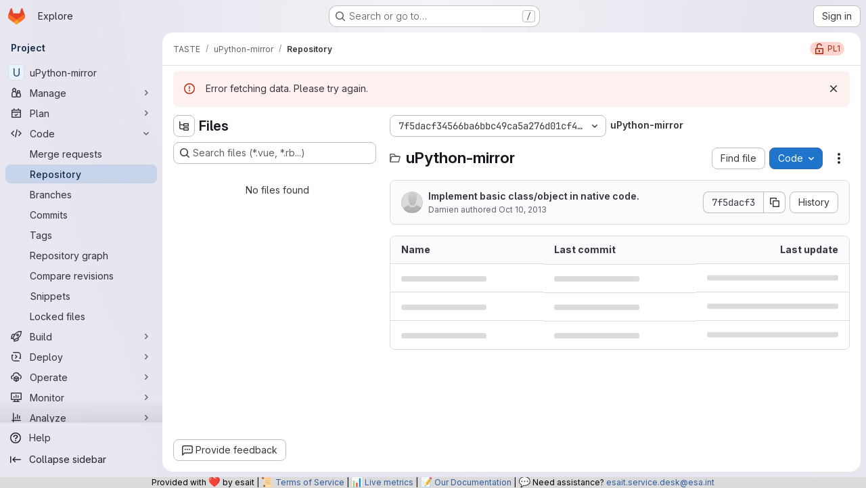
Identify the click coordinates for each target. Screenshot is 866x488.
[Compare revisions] (81, 275)
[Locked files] (81, 316)
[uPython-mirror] (81, 72)
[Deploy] (81, 356)
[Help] (81, 437)
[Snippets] (81, 295)
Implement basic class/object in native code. (533, 196)
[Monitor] (81, 397)
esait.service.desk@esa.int (660, 482)
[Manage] (81, 92)
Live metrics (389, 482)
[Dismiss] (833, 89)
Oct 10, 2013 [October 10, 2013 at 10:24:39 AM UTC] (523, 209)
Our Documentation (472, 482)
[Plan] (81, 113)
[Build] (81, 336)
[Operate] (81, 377)
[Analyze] (81, 417)
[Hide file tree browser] (184, 126)
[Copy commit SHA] (774, 202)
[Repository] (81, 173)
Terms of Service (309, 482)
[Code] (81, 133)
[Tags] (81, 234)
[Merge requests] (81, 153)
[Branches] (81, 194)
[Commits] (81, 214)
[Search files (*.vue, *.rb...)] (274, 153)
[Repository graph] (81, 255)
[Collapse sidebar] (81, 459)
